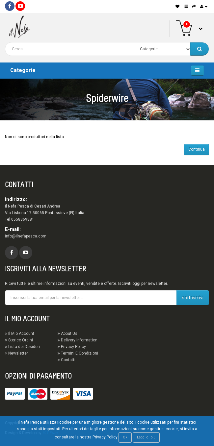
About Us (67, 333)
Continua (196, 149)
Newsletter (16, 353)
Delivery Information (77, 340)
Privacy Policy (72, 346)
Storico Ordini (19, 340)
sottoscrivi (192, 297)
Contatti (66, 360)
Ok (125, 437)
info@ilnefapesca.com (25, 236)
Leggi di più (146, 437)
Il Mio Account (19, 333)
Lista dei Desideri (22, 346)
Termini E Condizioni (78, 353)
